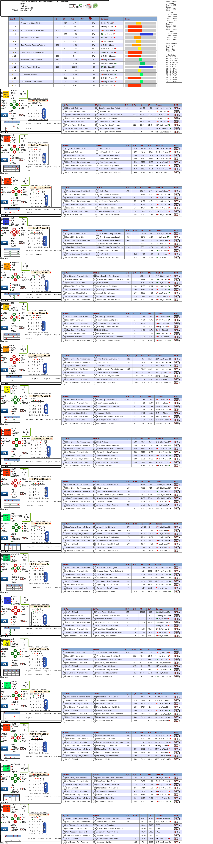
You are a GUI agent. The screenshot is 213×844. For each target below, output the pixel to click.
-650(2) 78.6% (39, 462)
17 (14, 82)
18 (14, 85)
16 (14, 78)
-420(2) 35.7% (47, 167)
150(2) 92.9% (30, 501)
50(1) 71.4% (48, 294)
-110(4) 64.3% (37, 123)
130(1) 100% (29, 628)
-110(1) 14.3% (29, 297)
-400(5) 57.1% (39, 419)
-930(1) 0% (29, 338)
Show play (4, 133)
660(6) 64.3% (36, 587)
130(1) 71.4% (39, 501)
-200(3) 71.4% (38, 167)
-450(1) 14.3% (57, 167)
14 (14, 71)
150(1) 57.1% (57, 250)
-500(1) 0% (29, 212)
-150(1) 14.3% (57, 123)
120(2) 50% (48, 501)
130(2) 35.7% (29, 254)
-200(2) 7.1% (57, 379)
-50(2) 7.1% (58, 547)
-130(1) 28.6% (47, 209)
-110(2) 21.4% (57, 628)
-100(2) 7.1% (38, 254)
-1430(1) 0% (58, 462)
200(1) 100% (30, 294)
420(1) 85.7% (40, 547)
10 (14, 56)
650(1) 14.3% (48, 587)
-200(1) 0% (40, 505)
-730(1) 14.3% (57, 335)
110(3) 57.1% (47, 628)
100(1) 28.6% (57, 501)
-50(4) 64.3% (38, 209)
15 (14, 74)
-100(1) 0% (58, 587)
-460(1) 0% (58, 419)
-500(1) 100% (29, 462)
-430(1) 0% (28, 128)
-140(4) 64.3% (38, 335)
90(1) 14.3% (30, 505)
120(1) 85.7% (38, 628)
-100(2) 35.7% (46, 379)
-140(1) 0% (29, 633)
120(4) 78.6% (35, 379)
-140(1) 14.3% (57, 209)
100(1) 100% (29, 209)
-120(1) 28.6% (47, 123)
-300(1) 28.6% (47, 335)
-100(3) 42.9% (57, 294)
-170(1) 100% (28, 167)
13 (14, 67)
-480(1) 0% (29, 170)
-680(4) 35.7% (48, 462)
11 (14, 60)
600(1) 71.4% (48, 250)
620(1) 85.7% (38, 250)
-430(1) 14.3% (49, 419)
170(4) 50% (49, 547)
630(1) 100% (29, 250)
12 (14, 63)
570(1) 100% (30, 547)
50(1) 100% (28, 123)
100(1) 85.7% (39, 294)
